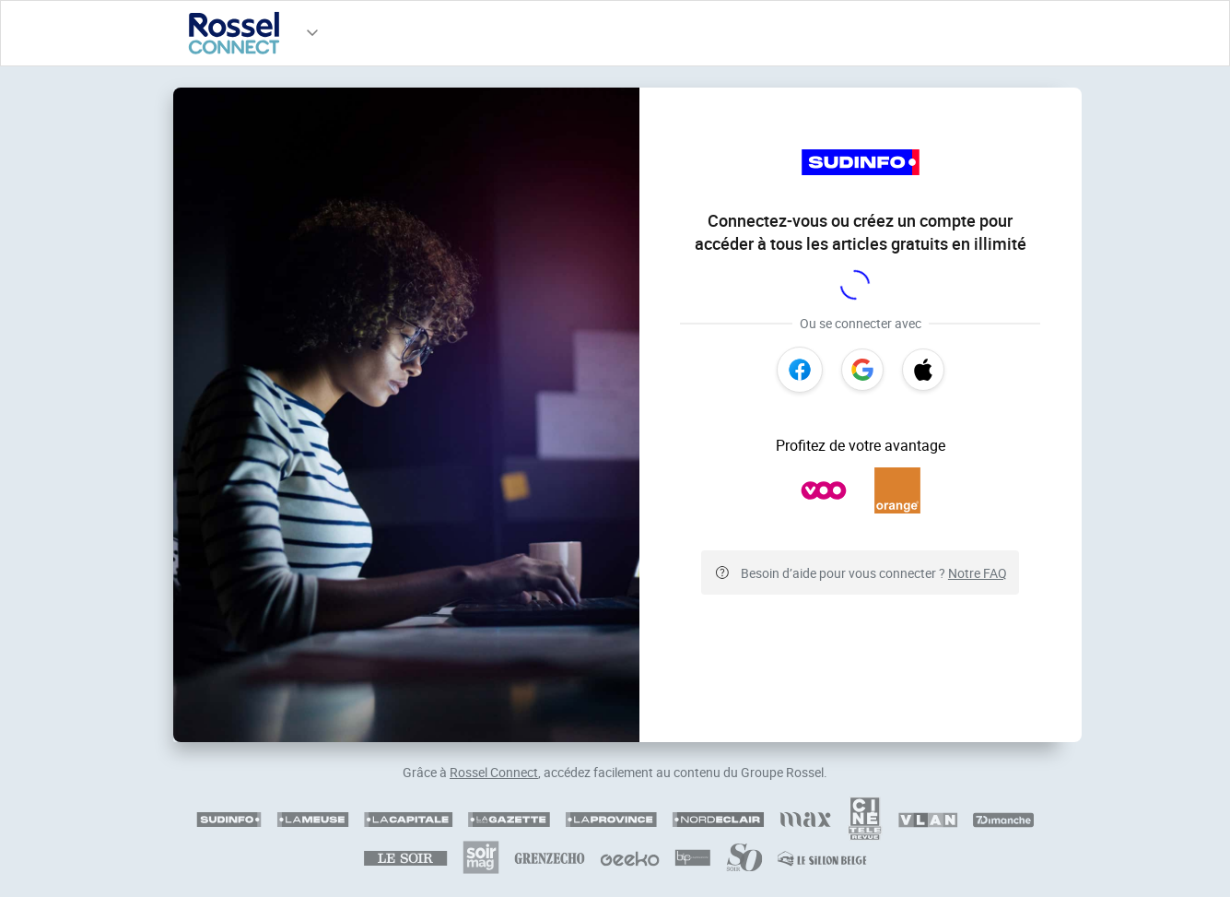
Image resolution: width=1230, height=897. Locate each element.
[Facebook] (800, 370)
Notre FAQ (977, 573)
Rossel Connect (494, 772)
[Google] (862, 369)
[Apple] (923, 369)
